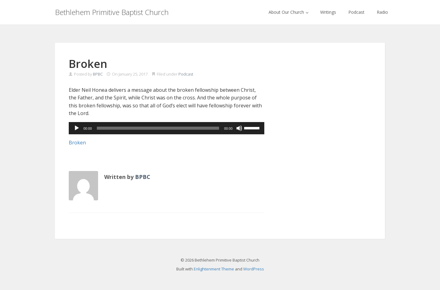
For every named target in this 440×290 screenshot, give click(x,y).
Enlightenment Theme (214, 269)
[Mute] (239, 128)
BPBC (98, 74)
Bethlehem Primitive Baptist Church (112, 12)
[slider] (158, 128)
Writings (328, 12)
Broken (77, 142)
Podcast (356, 12)
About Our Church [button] (288, 12)
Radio (382, 12)
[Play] (77, 128)
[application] (166, 128)
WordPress (253, 269)
